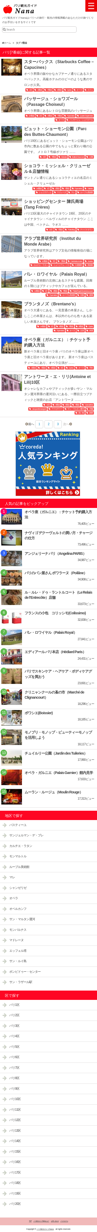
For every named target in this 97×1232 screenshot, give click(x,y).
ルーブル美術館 (86, 192)
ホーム (6, 42)
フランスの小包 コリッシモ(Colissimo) (55, 613)
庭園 (91, 295)
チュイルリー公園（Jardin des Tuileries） (56, 753)
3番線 (39, 90)
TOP (30, 1221)
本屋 (91, 330)
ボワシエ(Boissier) (39, 713)
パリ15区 (15, 1151)
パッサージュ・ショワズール (81, 120)
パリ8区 (14, 1078)
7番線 (49, 90)
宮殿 (82, 295)
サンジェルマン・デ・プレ (26, 835)
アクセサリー (56, 409)
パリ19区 (15, 1193)
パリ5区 (14, 1047)
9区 (62, 368)
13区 (51, 229)
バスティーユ (17, 825)
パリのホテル (64, 1221)
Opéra (69, 90)
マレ (73, 192)
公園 (91, 157)
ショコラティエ (45, 192)
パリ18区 (15, 1183)
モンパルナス (17, 930)
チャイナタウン (86, 229)
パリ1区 (14, 1005)
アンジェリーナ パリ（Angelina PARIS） (55, 553)
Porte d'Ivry (71, 229)
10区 (48, 405)
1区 (48, 188)
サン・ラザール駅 (20, 982)
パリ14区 (15, 1141)
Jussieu (90, 261)
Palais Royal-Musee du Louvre (83, 291)
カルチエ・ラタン (40, 265)
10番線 (44, 261)
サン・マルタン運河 (76, 409)
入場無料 (78, 265)
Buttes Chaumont (78, 157)
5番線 (67, 405)
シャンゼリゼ (17, 888)
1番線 (57, 188)
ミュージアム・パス (61, 265)
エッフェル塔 (17, 951)
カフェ (90, 90)
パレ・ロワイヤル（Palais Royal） (56, 274)
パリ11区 (15, 1109)
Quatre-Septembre (86, 116)
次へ (66, 424)
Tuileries (90, 188)
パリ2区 (14, 1015)
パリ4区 (14, 1036)
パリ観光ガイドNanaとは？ (41, 1221)
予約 (91, 368)
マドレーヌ (61, 192)
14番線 (31, 116)
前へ (31, 424)
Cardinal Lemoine (77, 261)
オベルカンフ (17, 909)
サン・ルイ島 (17, 961)
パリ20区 (15, 1204)
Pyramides (70, 116)
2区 (30, 90)
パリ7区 (14, 1067)
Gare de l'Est (89, 405)
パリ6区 (14, 1057)
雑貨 (91, 413)
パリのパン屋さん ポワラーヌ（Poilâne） (56, 573)
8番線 (59, 90)
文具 (82, 330)
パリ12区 (15, 1120)
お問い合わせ (55, 1221)
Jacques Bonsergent (39, 409)
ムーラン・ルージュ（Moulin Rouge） (54, 792)
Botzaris (64, 157)
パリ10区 (15, 1099)
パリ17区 (15, 1172)
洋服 (91, 409)
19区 (44, 157)
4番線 (57, 405)
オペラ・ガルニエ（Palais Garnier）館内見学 (59, 773)
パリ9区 (14, 1088)
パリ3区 (14, 1026)
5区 (54, 261)
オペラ (79, 90)
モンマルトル (17, 856)
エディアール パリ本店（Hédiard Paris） (55, 652)
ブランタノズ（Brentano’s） (51, 304)
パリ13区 (15, 1130)
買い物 (81, 413)
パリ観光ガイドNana (45, 1229)
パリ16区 (15, 1162)
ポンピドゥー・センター (25, 971)
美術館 (90, 265)
